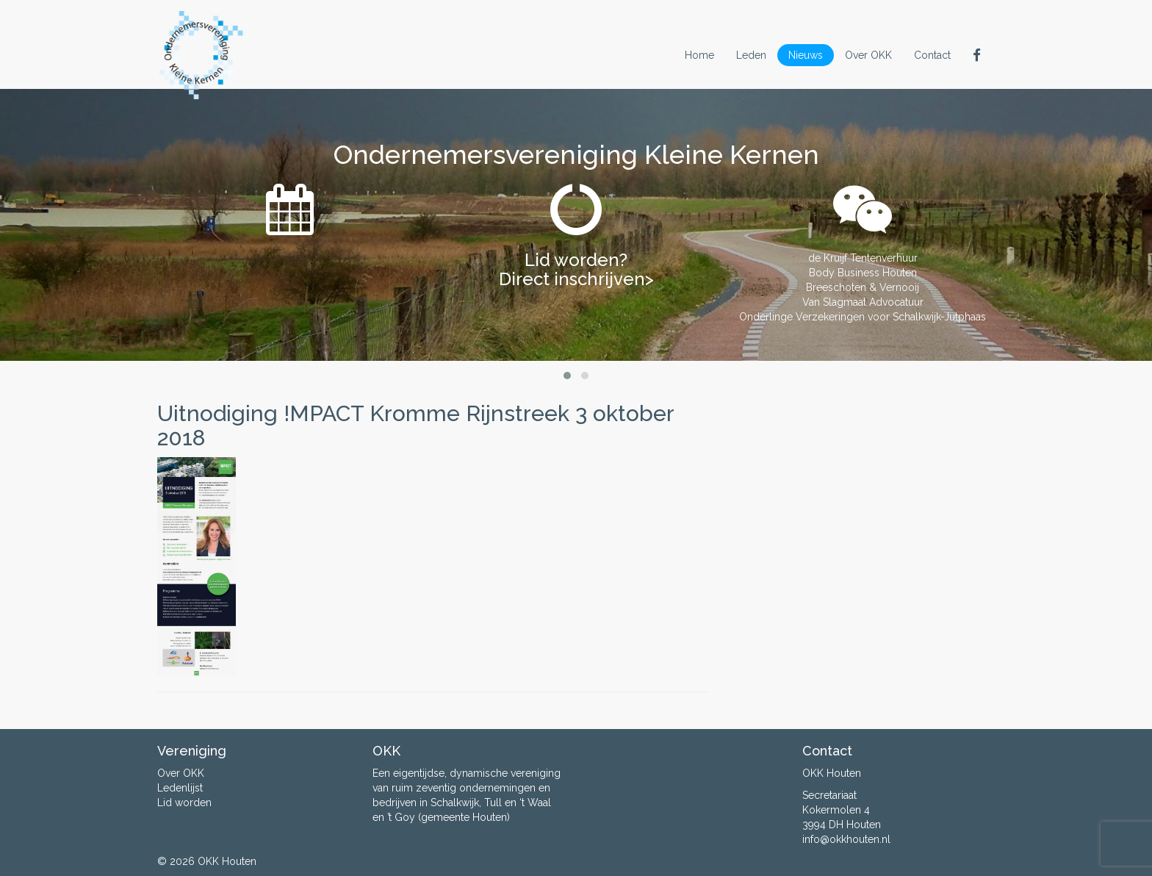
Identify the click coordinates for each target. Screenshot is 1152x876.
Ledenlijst (180, 788)
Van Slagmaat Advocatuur (863, 302)
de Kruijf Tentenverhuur (863, 258)
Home (699, 55)
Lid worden (184, 802)
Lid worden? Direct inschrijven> (576, 269)
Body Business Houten (863, 273)
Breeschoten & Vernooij (862, 287)
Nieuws (805, 55)
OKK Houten (227, 861)
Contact (932, 55)
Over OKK (868, 55)
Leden (751, 55)
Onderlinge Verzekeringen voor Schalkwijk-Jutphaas (862, 317)
